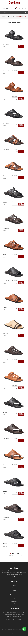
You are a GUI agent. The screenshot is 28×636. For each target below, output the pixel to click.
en (20, 8)
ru (22, 8)
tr (18, 8)
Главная (4, 16)
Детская (14, 590)
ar (25, 8)
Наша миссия (14, 603)
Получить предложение (21, 46)
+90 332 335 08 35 (16, 616)
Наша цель (14, 601)
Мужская (10, 16)
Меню (4, 12)
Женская (14, 585)
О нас (14, 598)
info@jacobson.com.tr (17, 619)
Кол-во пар (14, 44)
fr (23, 8)
